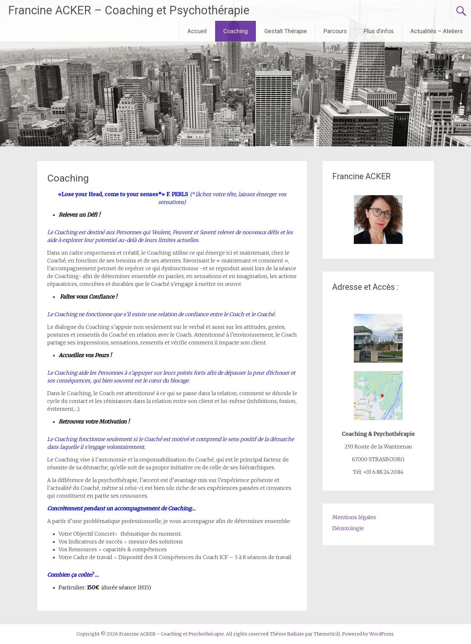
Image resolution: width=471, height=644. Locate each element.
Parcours (335, 31)
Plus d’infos (379, 31)
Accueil (197, 31)
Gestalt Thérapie (285, 31)
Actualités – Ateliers (436, 31)
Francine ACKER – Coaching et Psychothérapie (128, 10)
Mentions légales (354, 517)
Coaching (235, 31)
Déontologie (348, 528)
